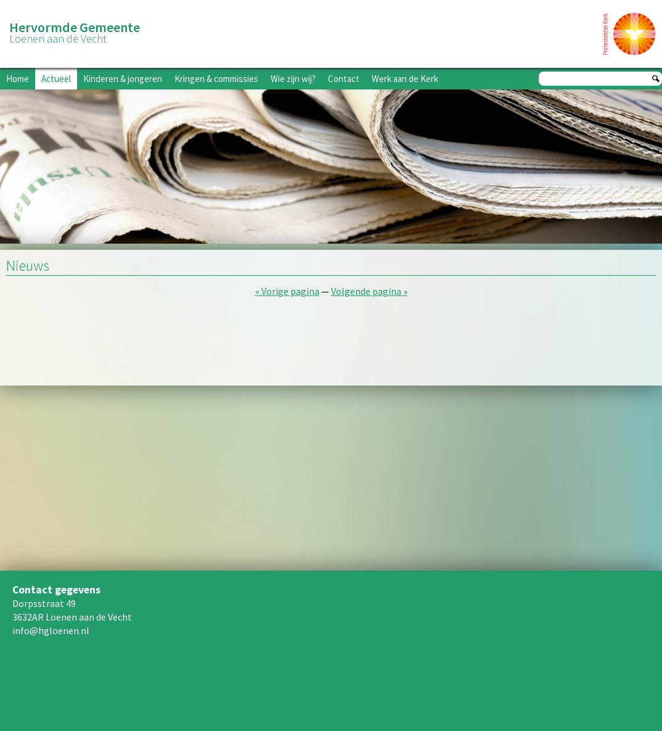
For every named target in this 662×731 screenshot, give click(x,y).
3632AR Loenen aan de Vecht (72, 617)
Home (17, 79)
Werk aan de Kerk (405, 79)
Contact (343, 79)
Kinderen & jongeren (122, 79)
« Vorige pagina (287, 291)
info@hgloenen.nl (50, 630)
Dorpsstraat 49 (44, 603)
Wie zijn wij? (293, 79)
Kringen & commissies (216, 79)
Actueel (56, 79)
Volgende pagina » (369, 291)
